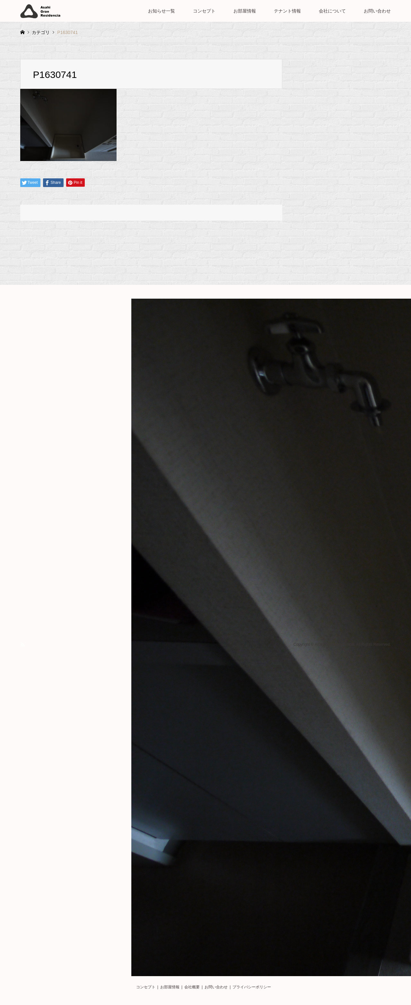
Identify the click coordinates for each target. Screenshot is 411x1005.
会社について (332, 10)
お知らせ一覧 (161, 10)
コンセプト (204, 10)
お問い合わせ (377, 10)
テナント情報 (287, 10)
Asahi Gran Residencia (334, 645)
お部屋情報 (244, 10)
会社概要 (192, 987)
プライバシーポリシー (251, 987)
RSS (22, 644)
